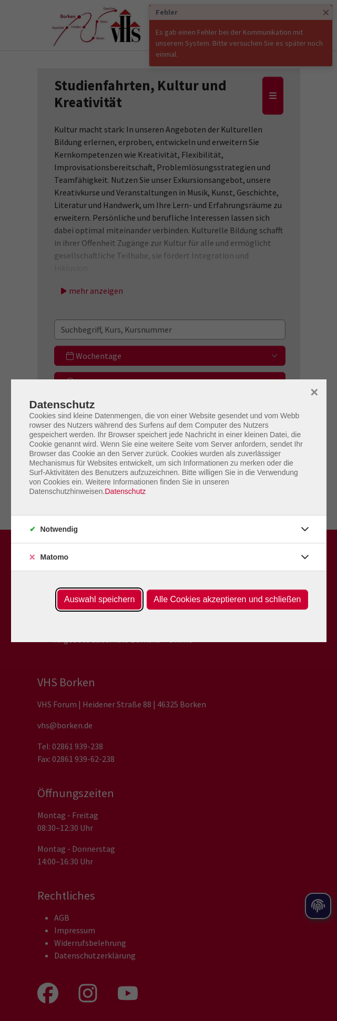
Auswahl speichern (99, 599)
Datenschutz (125, 491)
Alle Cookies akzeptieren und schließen (227, 599)
